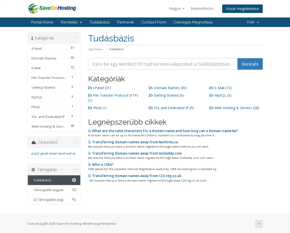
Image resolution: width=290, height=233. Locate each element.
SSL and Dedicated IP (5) (171, 107)
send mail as (67, 153)
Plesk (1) (97, 107)
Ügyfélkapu (95, 49)
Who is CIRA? (101, 164)
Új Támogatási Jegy (54, 200)
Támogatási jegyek (54, 190)
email (53, 153)
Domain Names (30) (168, 87)
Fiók (253, 22)
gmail (44, 153)
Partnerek (125, 22)
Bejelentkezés (202, 8)
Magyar (177, 8)
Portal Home (42, 22)
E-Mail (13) (220, 87)
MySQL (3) (220, 95)
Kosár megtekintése (242, 8)
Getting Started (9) (166, 95)
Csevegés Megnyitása (193, 22)
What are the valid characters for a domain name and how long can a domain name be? (163, 131)
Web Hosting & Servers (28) (234, 107)
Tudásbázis (100, 22)
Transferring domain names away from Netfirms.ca (133, 142)
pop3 (35, 153)
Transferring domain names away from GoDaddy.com (135, 153)
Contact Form (154, 22)
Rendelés (71, 22)
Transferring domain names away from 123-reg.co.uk (134, 176)
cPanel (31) (99, 87)
